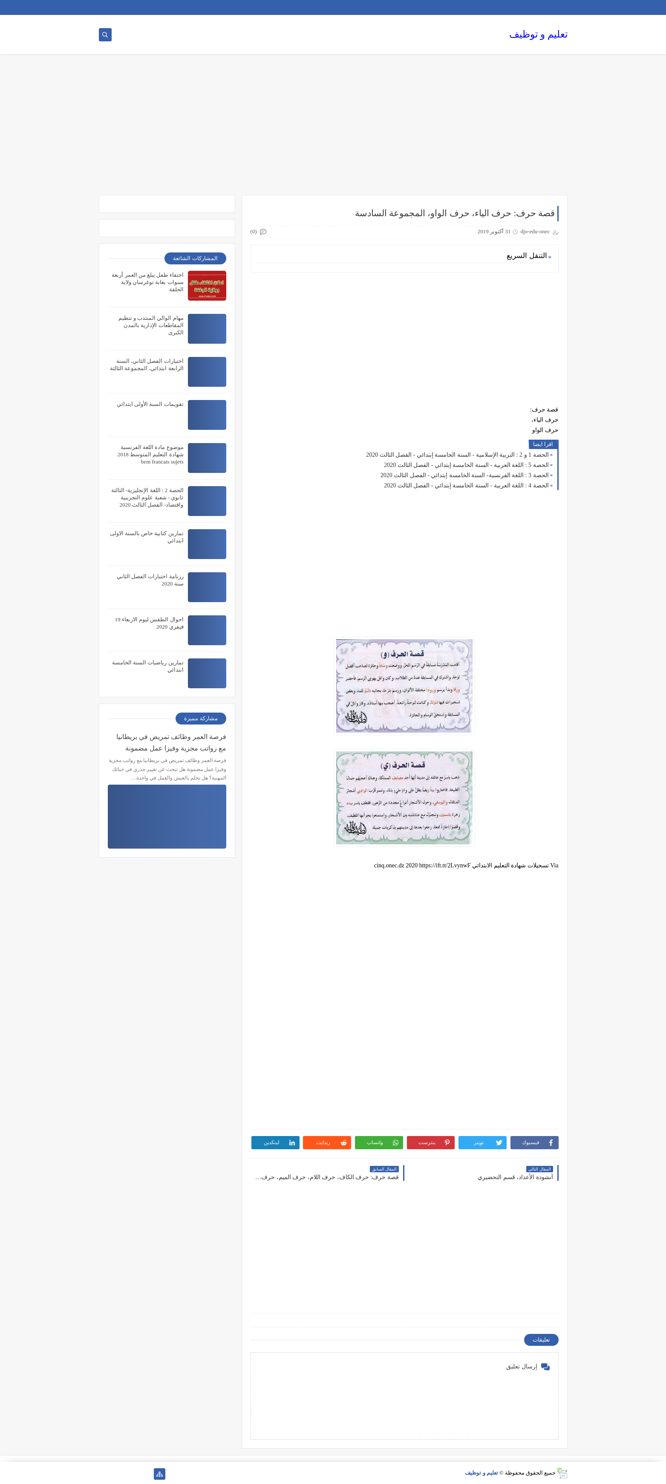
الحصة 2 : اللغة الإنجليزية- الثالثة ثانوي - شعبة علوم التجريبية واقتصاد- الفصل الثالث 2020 (147, 497)
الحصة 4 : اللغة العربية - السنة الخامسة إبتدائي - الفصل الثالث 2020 (466, 485)
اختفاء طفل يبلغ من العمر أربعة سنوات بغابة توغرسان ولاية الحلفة (147, 282)
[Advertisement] (333, 128)
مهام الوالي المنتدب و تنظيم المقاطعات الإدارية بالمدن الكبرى (151, 325)
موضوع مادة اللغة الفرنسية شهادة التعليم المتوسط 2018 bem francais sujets (151, 454)
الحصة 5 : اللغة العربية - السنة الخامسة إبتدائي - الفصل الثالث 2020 (466, 465)
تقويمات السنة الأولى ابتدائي (150, 404)
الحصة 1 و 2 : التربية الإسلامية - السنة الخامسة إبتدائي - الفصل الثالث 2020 (457, 455)
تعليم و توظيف (538, 34)
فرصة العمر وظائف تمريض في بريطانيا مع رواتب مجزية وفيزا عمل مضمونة (171, 742)
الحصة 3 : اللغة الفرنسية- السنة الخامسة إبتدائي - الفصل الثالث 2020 (465, 475)
